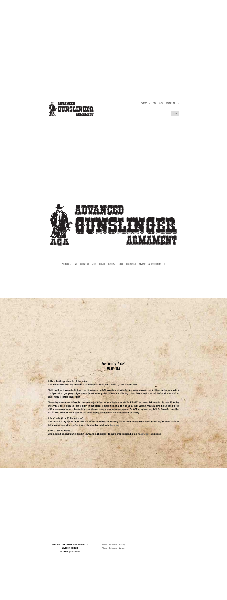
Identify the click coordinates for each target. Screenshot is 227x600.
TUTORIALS (156, 34)
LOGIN (161, 103)
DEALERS (166, 34)
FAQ (154, 103)
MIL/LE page (144, 434)
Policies (104, 544)
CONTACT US (170, 103)
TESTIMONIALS (131, 264)
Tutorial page (114, 425)
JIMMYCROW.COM (74, 551)
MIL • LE (175, 34)
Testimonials (113, 544)
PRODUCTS (144, 103)
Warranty (122, 544)
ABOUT (147, 34)
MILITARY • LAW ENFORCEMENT (150, 264)
